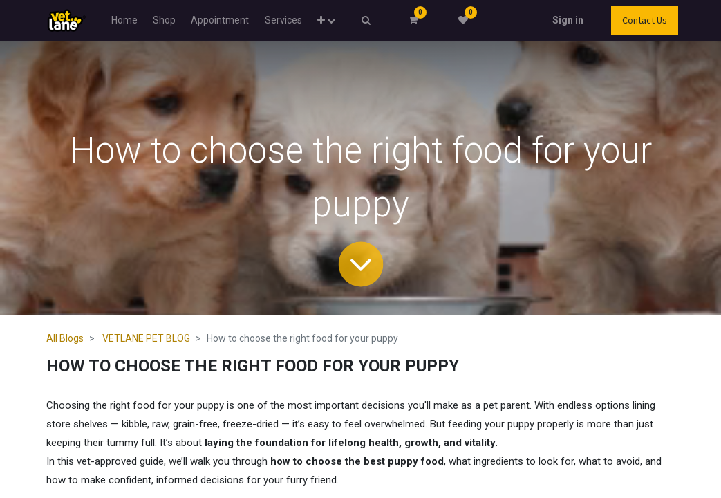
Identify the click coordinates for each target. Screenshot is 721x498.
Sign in (567, 20)
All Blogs (65, 338)
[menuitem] (123, 20)
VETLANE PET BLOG (146, 338)
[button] (326, 20)
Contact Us (644, 20)
